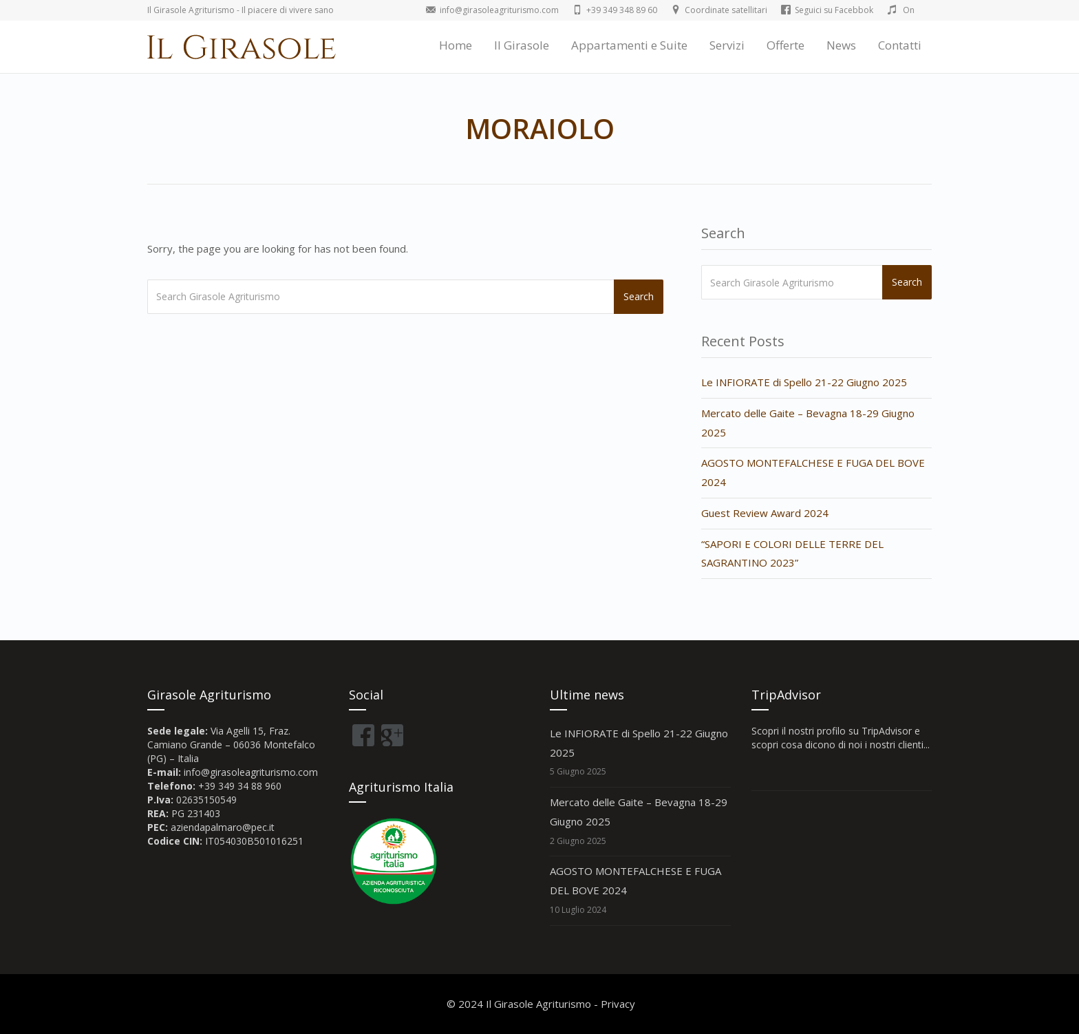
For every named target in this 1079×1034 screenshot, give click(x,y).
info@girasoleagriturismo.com (251, 772)
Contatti (899, 45)
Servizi (727, 45)
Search (638, 296)
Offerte (785, 45)
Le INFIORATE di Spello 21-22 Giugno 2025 (804, 382)
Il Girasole (521, 45)
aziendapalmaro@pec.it (223, 827)
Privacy (618, 1004)
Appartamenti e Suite (629, 45)
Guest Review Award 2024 (765, 513)
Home (455, 45)
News (841, 45)
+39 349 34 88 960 (239, 785)
